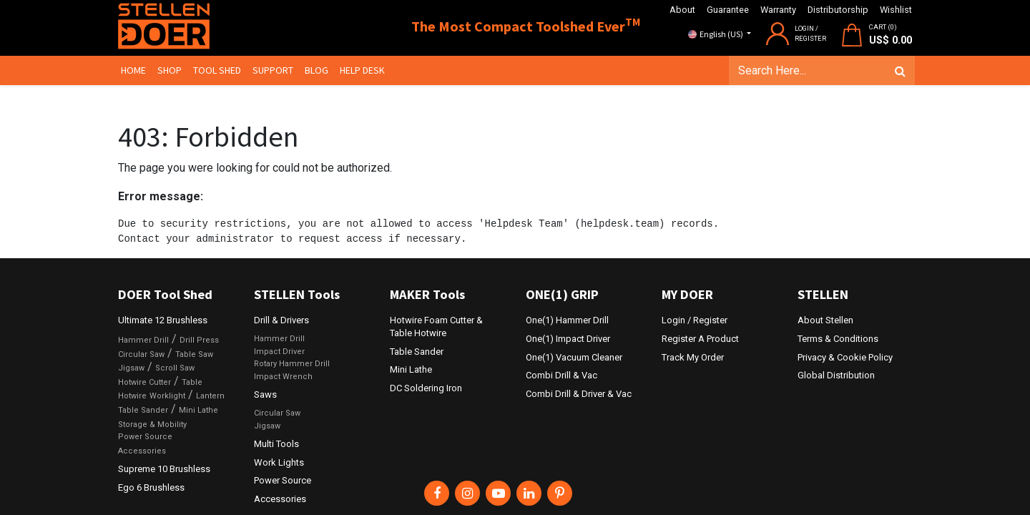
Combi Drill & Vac (561, 375)
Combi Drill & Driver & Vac (579, 393)
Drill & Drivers (281, 320)
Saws (265, 394)
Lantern (210, 396)
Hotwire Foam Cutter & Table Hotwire (436, 326)
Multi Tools (276, 443)
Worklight (167, 396)
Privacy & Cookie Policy (845, 357)
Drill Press (199, 340)
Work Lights (279, 462)
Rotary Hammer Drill (292, 363)
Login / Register (694, 320)
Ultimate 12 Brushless (162, 320)
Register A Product (700, 338)
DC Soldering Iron (426, 388)
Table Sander (143, 410)
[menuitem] (136, 70)
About (682, 9)
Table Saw (194, 354)
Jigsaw (131, 368)
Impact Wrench (283, 376)
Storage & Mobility (152, 424)
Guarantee (728, 9)
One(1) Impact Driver (568, 338)
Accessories (142, 451)
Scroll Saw (175, 368)
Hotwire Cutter (144, 382)
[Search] (897, 70)
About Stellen (825, 320)
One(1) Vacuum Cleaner (574, 357)
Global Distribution (836, 375)
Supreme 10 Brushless (164, 469)
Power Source (145, 436)
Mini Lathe (198, 410)
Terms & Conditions (838, 338)
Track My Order (693, 357)
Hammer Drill (143, 340)
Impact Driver (279, 351)
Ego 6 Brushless (151, 487)
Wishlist (896, 9)
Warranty (778, 9)
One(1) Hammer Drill (567, 320)
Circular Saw (141, 354)
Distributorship (838, 9)
